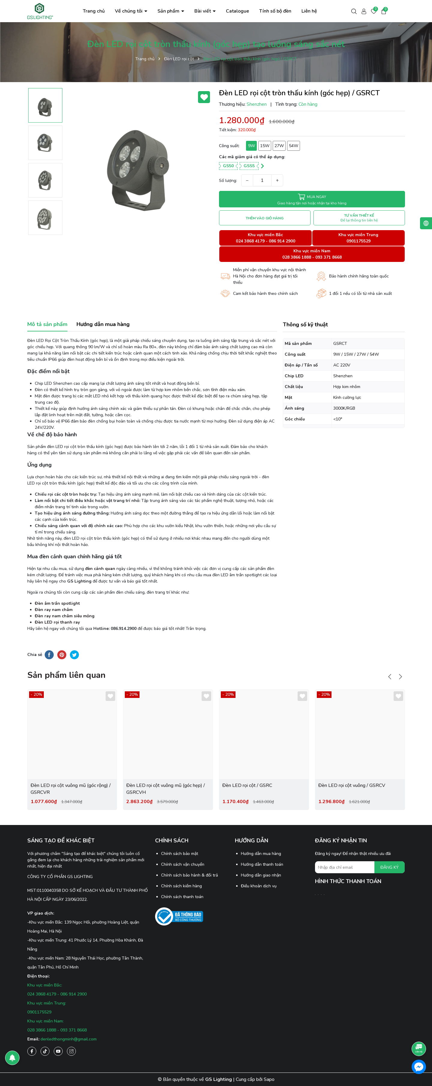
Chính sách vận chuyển (182, 864)
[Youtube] (58, 1051)
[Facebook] (31, 1051)
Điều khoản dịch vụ (259, 886)
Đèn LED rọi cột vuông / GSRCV (351, 785)
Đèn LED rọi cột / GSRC (247, 785)
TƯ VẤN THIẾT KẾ (359, 218)
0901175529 (358, 241)
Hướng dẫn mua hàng (261, 853)
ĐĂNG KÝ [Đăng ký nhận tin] (389, 867)
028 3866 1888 (296, 257)
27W (279, 146)
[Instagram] (71, 1051)
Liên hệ (309, 11)
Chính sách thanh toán (182, 897)
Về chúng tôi (129, 11)
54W (293, 146)
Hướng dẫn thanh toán (262, 864)
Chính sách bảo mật (179, 853)
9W (251, 146)
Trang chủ (94, 11)
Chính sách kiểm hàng (181, 886)
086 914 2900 (282, 241)
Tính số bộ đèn (275, 11)
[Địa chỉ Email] (360, 867)
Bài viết (203, 11)
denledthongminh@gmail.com (68, 1039)
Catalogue (237, 11)
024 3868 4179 (250, 241)
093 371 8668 (328, 257)
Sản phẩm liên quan (66, 675)
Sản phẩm (169, 11)
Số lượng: (228, 180)
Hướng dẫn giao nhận (261, 875)
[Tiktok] (45, 1051)
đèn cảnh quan (100, 568)
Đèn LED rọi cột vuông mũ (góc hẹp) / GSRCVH (165, 788)
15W (264, 146)
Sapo (269, 1079)
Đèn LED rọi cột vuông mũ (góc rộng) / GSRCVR (71, 788)
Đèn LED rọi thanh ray (57, 622)
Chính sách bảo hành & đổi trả (189, 875)
